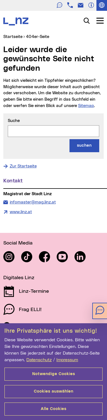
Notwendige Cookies (53, 374)
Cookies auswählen (53, 391)
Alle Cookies (53, 409)
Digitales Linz (18, 277)
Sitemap (86, 106)
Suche (14, 121)
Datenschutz (39, 360)
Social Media (18, 243)
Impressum (67, 360)
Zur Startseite (23, 166)
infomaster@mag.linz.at (32, 201)
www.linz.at (21, 212)
